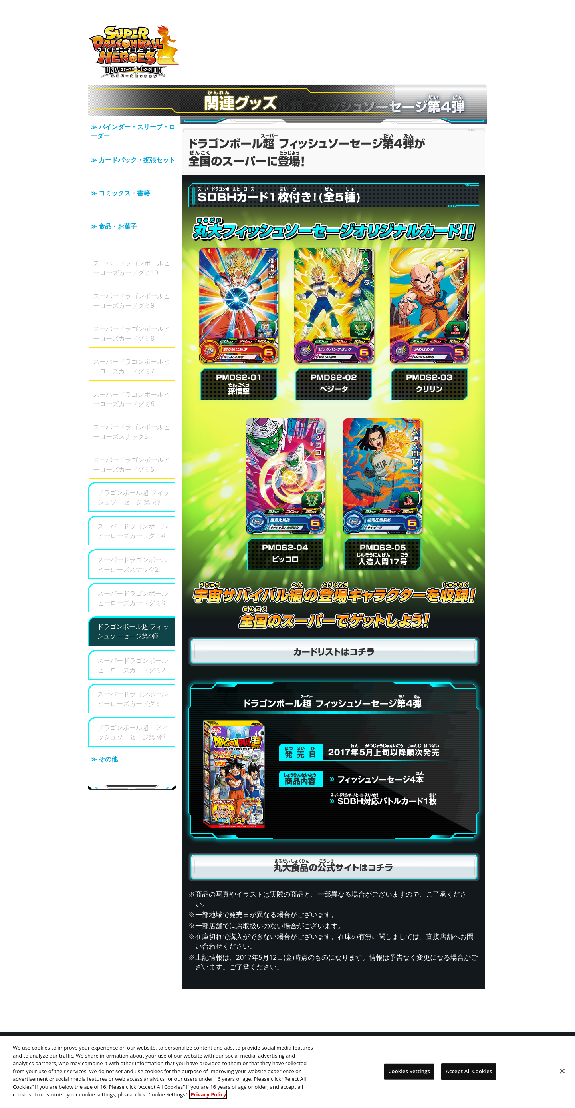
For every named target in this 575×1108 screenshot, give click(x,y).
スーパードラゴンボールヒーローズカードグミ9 (131, 278)
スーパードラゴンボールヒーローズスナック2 (132, 542)
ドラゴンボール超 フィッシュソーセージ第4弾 (133, 609)
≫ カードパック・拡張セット (132, 161)
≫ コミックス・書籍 (132, 189)
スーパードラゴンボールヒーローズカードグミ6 (131, 377)
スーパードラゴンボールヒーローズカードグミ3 (132, 576)
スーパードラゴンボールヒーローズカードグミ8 (131, 311)
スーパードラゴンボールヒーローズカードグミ (132, 677)
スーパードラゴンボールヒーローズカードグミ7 (131, 344)
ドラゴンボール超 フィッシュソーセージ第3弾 (132, 710)
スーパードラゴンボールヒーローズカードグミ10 (131, 246)
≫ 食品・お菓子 (132, 217)
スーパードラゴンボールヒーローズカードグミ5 (131, 442)
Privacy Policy (208, 1099)
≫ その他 (132, 745)
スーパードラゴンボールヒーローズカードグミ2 (132, 643)
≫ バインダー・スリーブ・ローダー (132, 133)
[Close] (562, 1076)
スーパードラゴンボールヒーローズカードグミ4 (132, 509)
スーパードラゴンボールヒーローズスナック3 (131, 410)
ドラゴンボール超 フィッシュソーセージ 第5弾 (133, 475)
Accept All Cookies (469, 1076)
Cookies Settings (409, 1076)
